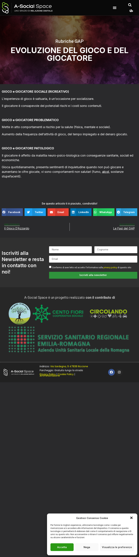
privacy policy (110, 267)
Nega (87, 547)
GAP (79, 41)
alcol (105, 172)
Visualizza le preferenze (117, 547)
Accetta (62, 547)
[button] (132, 518)
